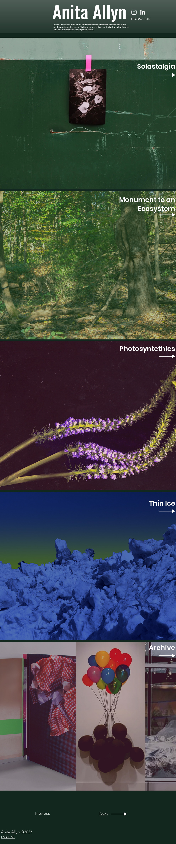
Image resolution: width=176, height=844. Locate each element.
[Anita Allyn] (90, 11)
